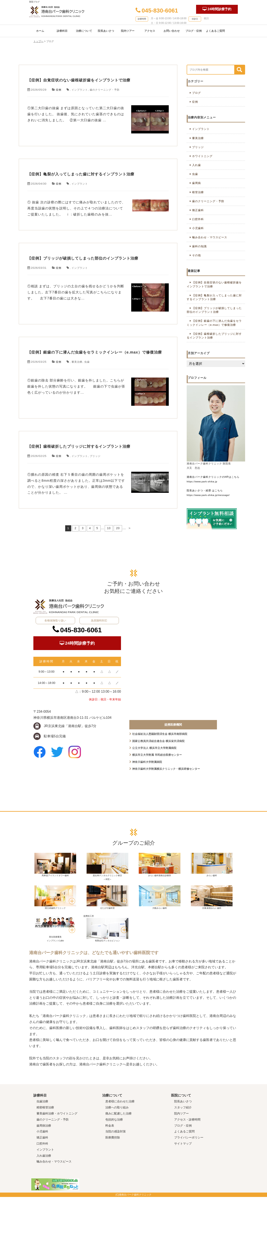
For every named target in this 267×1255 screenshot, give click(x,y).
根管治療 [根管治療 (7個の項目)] (198, 192)
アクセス (149, 30)
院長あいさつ (106, 30)
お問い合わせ (172, 30)
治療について (84, 30)
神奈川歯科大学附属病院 (147, 819)
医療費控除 (112, 1195)
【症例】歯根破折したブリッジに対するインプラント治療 (96, 506)
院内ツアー (128, 30)
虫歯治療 (42, 1159)
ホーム (40, 30)
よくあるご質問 (215, 30)
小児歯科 (42, 1189)
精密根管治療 (45, 1165)
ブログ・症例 (193, 30)
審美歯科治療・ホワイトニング (57, 1171)
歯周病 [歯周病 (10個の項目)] (196, 183)
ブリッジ (97, 521)
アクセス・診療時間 (187, 1177)
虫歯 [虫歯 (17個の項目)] (195, 174)
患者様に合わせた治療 (120, 1159)
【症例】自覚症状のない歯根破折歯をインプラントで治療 (96, 87)
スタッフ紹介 (183, 1165)
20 (118, 594)
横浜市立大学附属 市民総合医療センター (157, 813)
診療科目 (62, 30)
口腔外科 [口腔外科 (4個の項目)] (198, 219)
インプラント (80, 102)
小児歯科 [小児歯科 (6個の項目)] (198, 228)
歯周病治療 (44, 1183)
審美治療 (78, 414)
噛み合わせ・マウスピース (54, 1219)
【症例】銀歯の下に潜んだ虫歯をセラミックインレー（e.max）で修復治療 (96, 398)
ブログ (196, 92)
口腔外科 (42, 1201)
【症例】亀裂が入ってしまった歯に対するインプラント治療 (96, 194)
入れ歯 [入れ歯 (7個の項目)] (196, 165)
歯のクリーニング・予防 (107, 102)
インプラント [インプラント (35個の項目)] (201, 129)
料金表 (109, 1183)
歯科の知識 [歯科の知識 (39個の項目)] (199, 246)
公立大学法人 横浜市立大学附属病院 (154, 806)
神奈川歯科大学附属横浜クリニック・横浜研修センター (166, 826)
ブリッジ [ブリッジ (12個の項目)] (198, 147)
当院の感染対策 (115, 1189)
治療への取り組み (117, 1165)
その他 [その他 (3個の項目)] (196, 255)
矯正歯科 (42, 1195)
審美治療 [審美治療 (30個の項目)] (198, 138)
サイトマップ (183, 1201)
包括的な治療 (114, 1177)
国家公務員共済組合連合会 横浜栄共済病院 (158, 799)
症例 (59, 102)
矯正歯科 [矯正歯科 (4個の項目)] (198, 210)
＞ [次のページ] (129, 594)
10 (109, 594)
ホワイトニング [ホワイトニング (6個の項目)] (202, 156)
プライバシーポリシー (188, 1195)
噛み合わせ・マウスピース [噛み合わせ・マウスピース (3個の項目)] (209, 237)
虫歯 (88, 414)
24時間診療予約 (217, 9)
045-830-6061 (157, 10)
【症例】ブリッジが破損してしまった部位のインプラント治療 (96, 291)
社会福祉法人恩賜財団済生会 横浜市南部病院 (159, 792)
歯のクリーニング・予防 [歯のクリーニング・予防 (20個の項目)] (208, 201)
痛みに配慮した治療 (118, 1171)
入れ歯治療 (44, 1213)
